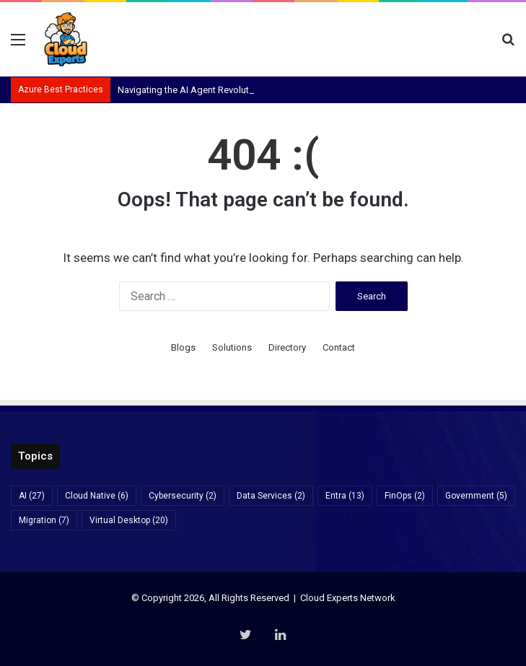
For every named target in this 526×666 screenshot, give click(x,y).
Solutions (232, 347)
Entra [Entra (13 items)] (344, 496)
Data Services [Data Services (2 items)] (271, 496)
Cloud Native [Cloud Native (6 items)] (96, 496)
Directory (287, 347)
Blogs (183, 347)
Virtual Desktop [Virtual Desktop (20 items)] (128, 520)
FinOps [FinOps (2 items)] (405, 496)
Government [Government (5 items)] (476, 496)
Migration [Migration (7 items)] (44, 520)
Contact (339, 347)
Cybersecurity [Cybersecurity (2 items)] (182, 496)
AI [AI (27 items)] (32, 496)
